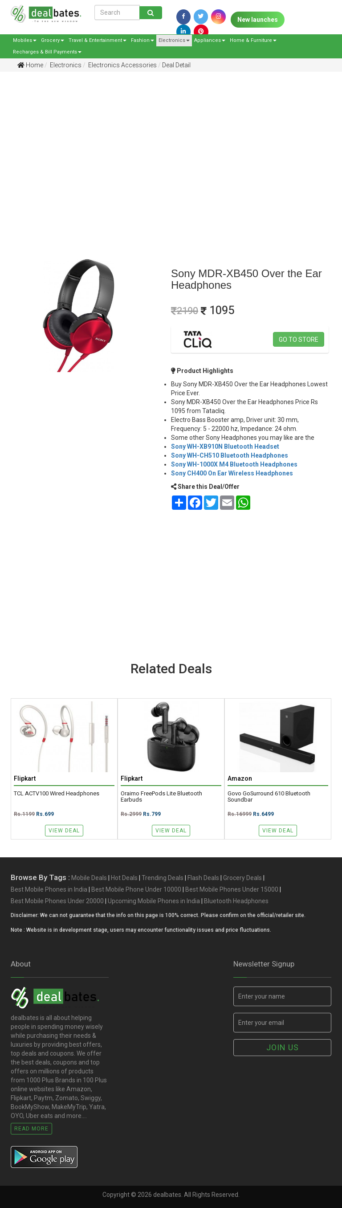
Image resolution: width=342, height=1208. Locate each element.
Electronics (174, 40)
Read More (31, 1129)
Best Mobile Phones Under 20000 (57, 901)
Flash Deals (203, 877)
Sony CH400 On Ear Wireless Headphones (232, 473)
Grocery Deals (242, 877)
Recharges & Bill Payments (47, 52)
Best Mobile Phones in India (49, 889)
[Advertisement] (164, 147)
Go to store (298, 339)
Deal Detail (176, 65)
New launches (257, 19)
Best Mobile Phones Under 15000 (231, 889)
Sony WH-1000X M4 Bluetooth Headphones (234, 464)
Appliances (209, 40)
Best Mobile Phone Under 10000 (136, 889)
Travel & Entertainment (97, 40)
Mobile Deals (89, 877)
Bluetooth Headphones (236, 901)
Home (30, 65)
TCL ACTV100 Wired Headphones (56, 794)
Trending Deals (162, 877)
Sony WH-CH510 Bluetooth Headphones (229, 455)
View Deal (64, 830)
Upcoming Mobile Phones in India (154, 901)
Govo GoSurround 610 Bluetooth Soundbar (269, 797)
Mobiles (25, 40)
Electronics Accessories (122, 65)
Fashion (142, 40)
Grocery (52, 40)
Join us (282, 1047)
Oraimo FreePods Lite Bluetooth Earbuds (161, 797)
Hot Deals (124, 877)
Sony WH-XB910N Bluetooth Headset (225, 446)
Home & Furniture (253, 40)
